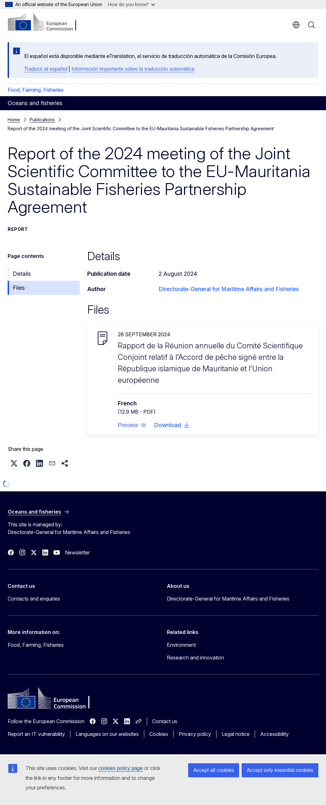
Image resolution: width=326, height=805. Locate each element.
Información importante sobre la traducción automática (132, 69)
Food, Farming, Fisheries (36, 90)
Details (22, 273)
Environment (181, 645)
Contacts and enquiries (34, 598)
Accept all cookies (213, 770)
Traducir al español (45, 69)
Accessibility (274, 734)
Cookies (158, 734)
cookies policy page (120, 768)
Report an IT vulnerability (36, 734)
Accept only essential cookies (280, 770)
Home (14, 119)
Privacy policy (195, 734)
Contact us (164, 721)
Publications (42, 119)
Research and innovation (195, 657)
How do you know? (131, 4)
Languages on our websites (107, 734)
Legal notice (236, 734)
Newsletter (77, 552)
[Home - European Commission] (46, 22)
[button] (132, 425)
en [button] (296, 25)
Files (19, 287)
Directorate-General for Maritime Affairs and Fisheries (229, 289)
